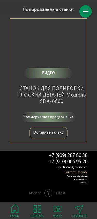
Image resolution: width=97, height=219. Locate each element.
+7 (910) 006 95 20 (68, 162)
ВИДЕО (48, 73)
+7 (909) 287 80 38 (68, 155)
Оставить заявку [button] (48, 133)
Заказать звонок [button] (76, 172)
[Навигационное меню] (85, 11)
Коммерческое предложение (49, 117)
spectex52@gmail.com (72, 167)
